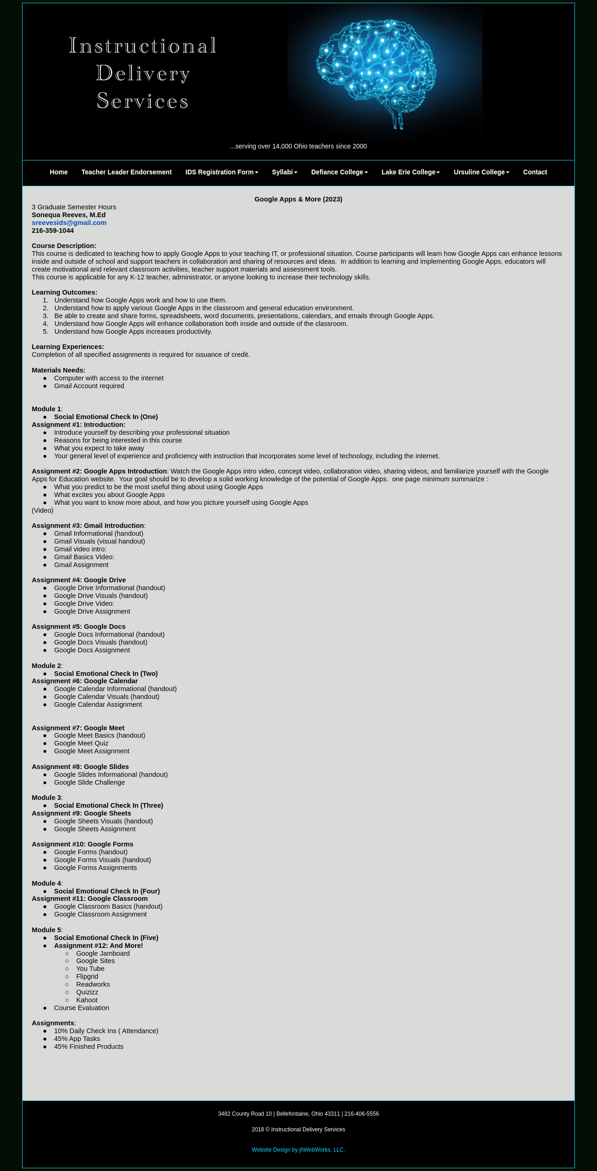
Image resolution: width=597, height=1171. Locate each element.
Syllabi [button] (285, 172)
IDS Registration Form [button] (222, 172)
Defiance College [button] (339, 172)
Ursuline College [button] (481, 172)
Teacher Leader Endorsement (127, 172)
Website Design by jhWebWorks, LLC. (298, 1150)
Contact (535, 172)
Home (59, 172)
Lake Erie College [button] (411, 172)
